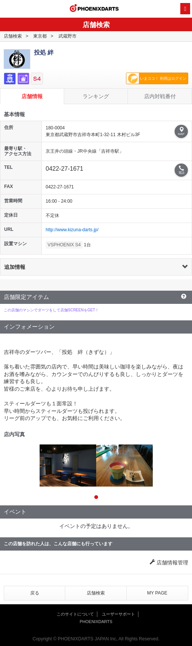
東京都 (40, 36)
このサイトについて (75, 614)
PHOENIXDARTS (94, 9)
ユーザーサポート (118, 614)
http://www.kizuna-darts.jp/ (72, 229)
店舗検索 (13, 36)
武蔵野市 (67, 36)
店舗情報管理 (169, 563)
